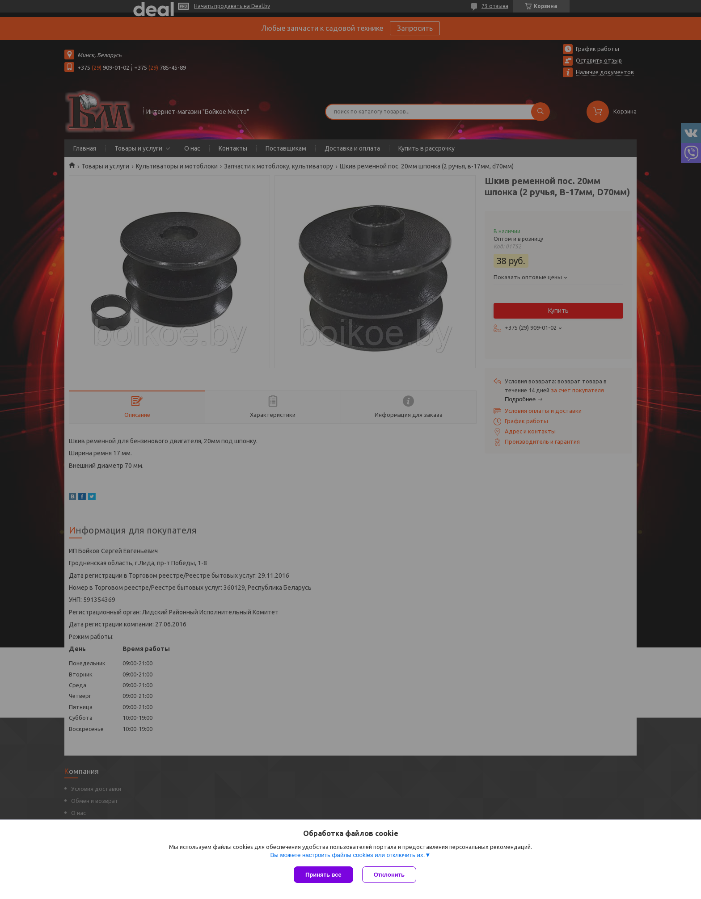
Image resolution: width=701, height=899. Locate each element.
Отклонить (389, 874)
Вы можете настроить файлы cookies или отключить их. (347, 855)
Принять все (323, 874)
